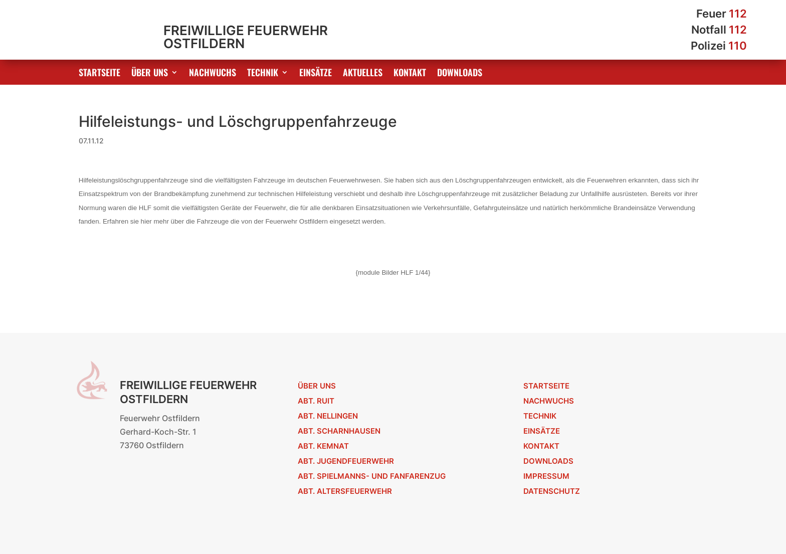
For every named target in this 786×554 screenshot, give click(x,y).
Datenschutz (551, 491)
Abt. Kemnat (323, 446)
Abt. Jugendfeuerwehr (346, 461)
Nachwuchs (212, 74)
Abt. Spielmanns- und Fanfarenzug (372, 476)
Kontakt (410, 74)
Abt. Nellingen (328, 416)
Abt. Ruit (316, 401)
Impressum (546, 476)
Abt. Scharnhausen (339, 431)
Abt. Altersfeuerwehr (345, 491)
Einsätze (315, 74)
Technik (262, 74)
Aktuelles (362, 74)
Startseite (99, 74)
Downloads (459, 74)
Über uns (149, 74)
